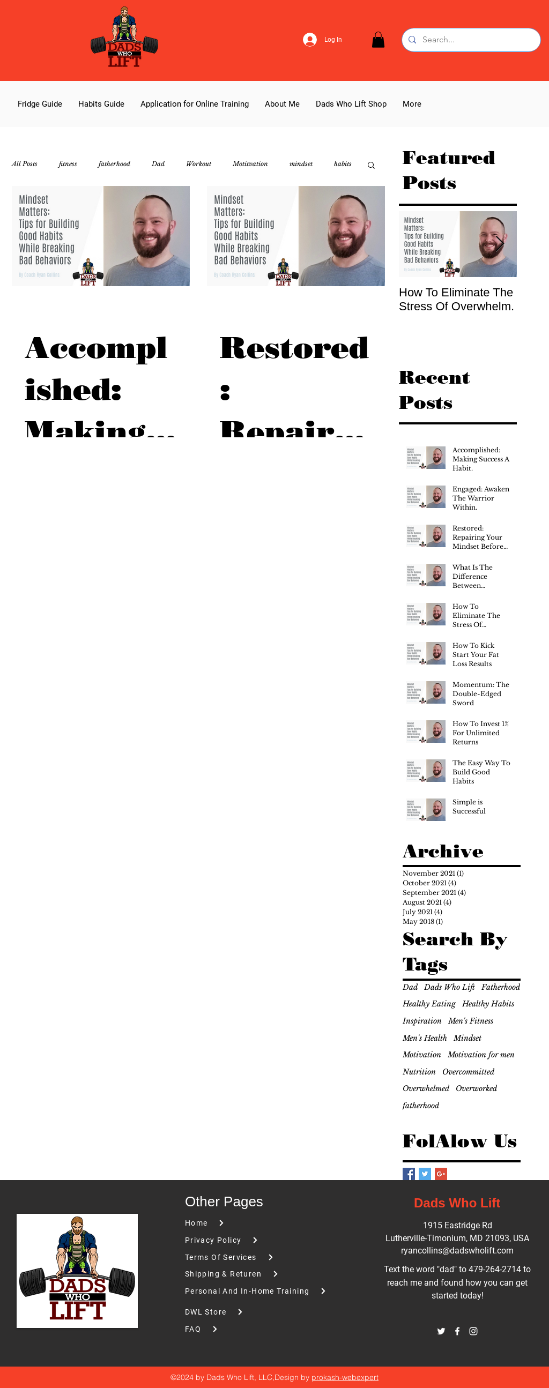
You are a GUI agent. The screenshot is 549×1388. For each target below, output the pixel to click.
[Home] (245, 1223)
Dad (158, 164)
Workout (198, 164)
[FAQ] (245, 1329)
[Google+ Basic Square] (441, 1174)
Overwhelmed (426, 1088)
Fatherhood (500, 987)
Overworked (476, 1088)
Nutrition (419, 1072)
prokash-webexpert (345, 1377)
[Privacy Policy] (245, 1240)
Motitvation (250, 164)
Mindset (467, 1038)
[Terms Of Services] (245, 1257)
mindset (301, 164)
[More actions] (175, 310)
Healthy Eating (429, 1004)
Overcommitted (468, 1072)
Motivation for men (481, 1054)
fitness (68, 164)
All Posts (25, 164)
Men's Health (425, 1038)
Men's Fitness (470, 1021)
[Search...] (470, 39)
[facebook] (457, 1331)
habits (343, 164)
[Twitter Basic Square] (425, 1174)
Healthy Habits (488, 1004)
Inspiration (422, 1021)
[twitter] (441, 1331)
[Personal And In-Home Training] (260, 1291)
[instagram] (473, 1331)
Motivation (422, 1054)
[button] (378, 40)
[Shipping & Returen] (245, 1274)
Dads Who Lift (449, 987)
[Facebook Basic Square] (409, 1174)
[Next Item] (500, 244)
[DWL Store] (260, 1312)
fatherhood (114, 164)
